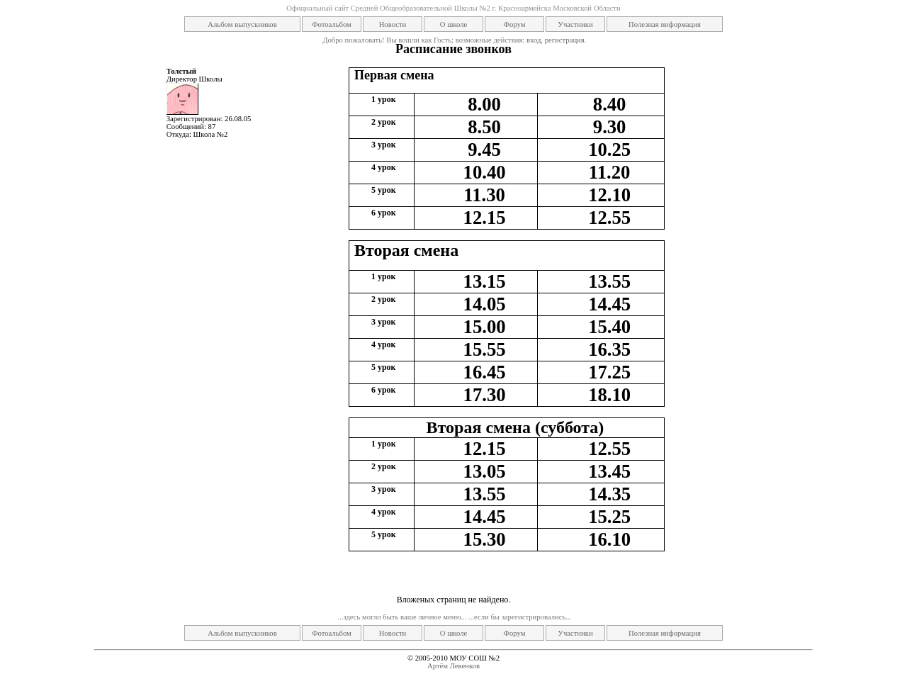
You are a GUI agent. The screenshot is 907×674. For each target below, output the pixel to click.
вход (533, 40)
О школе (453, 24)
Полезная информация (665, 24)
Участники (575, 24)
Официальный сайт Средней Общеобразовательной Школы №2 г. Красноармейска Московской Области (453, 8)
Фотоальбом (331, 24)
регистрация (565, 40)
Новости (393, 24)
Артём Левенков (453, 666)
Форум (515, 24)
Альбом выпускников (242, 24)
